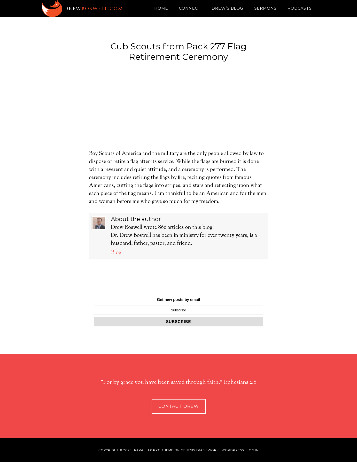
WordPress (233, 450)
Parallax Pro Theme (153, 450)
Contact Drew (178, 406)
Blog (116, 253)
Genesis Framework (200, 450)
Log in (253, 450)
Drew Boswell (84, 8)
